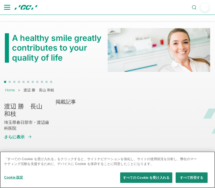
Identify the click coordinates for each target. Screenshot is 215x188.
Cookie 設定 (13, 180)
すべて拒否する (191, 180)
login (205, 7)
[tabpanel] (107, 50)
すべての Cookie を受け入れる (146, 180)
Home (10, 90)
